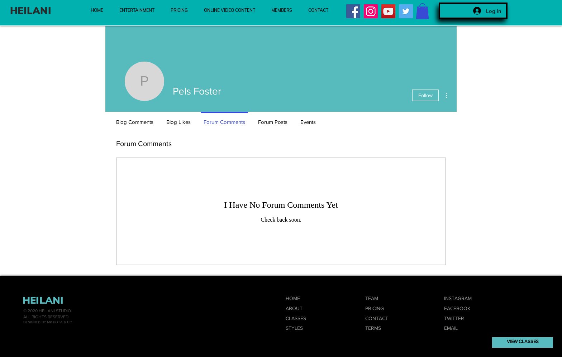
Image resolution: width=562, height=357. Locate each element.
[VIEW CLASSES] (522, 342)
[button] (422, 11)
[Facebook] (353, 11)
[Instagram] (371, 11)
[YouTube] (388, 11)
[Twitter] (406, 11)
